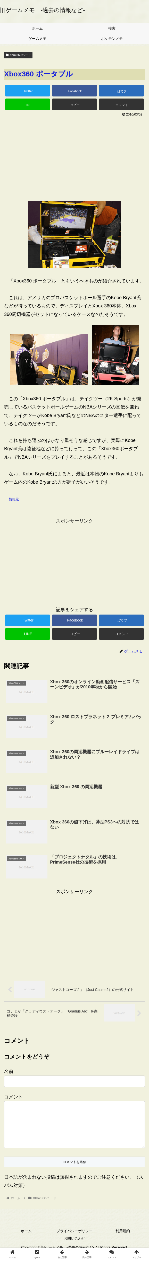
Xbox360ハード (18, 55)
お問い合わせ (74, 1247)
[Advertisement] (74, 157)
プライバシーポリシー (74, 1239)
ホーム (26, 1239)
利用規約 (122, 1239)
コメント (13, 1096)
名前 (8, 1071)
